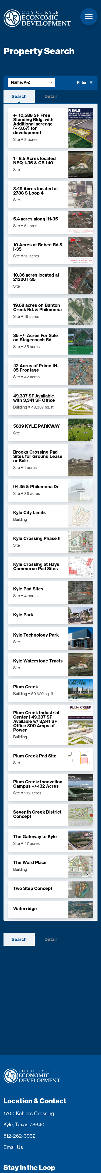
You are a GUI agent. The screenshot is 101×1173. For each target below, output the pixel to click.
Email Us (13, 1147)
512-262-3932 (20, 1136)
